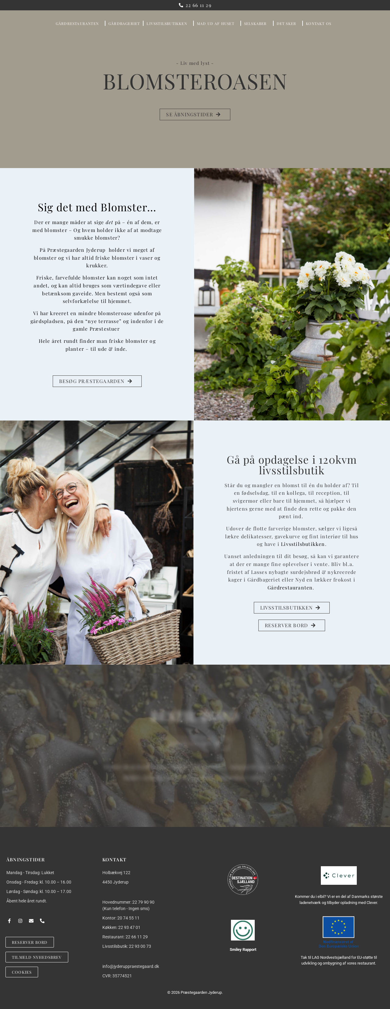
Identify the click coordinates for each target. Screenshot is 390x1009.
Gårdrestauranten (290, 587)
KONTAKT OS (320, 23)
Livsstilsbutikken (303, 544)
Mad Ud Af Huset (217, 23)
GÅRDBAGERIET (124, 23)
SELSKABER (257, 23)
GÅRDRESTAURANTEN (79, 23)
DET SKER (288, 23)
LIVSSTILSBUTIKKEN (168, 23)
